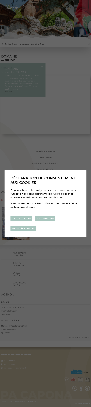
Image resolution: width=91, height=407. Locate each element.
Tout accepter (21, 218)
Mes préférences (23, 228)
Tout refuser (45, 218)
